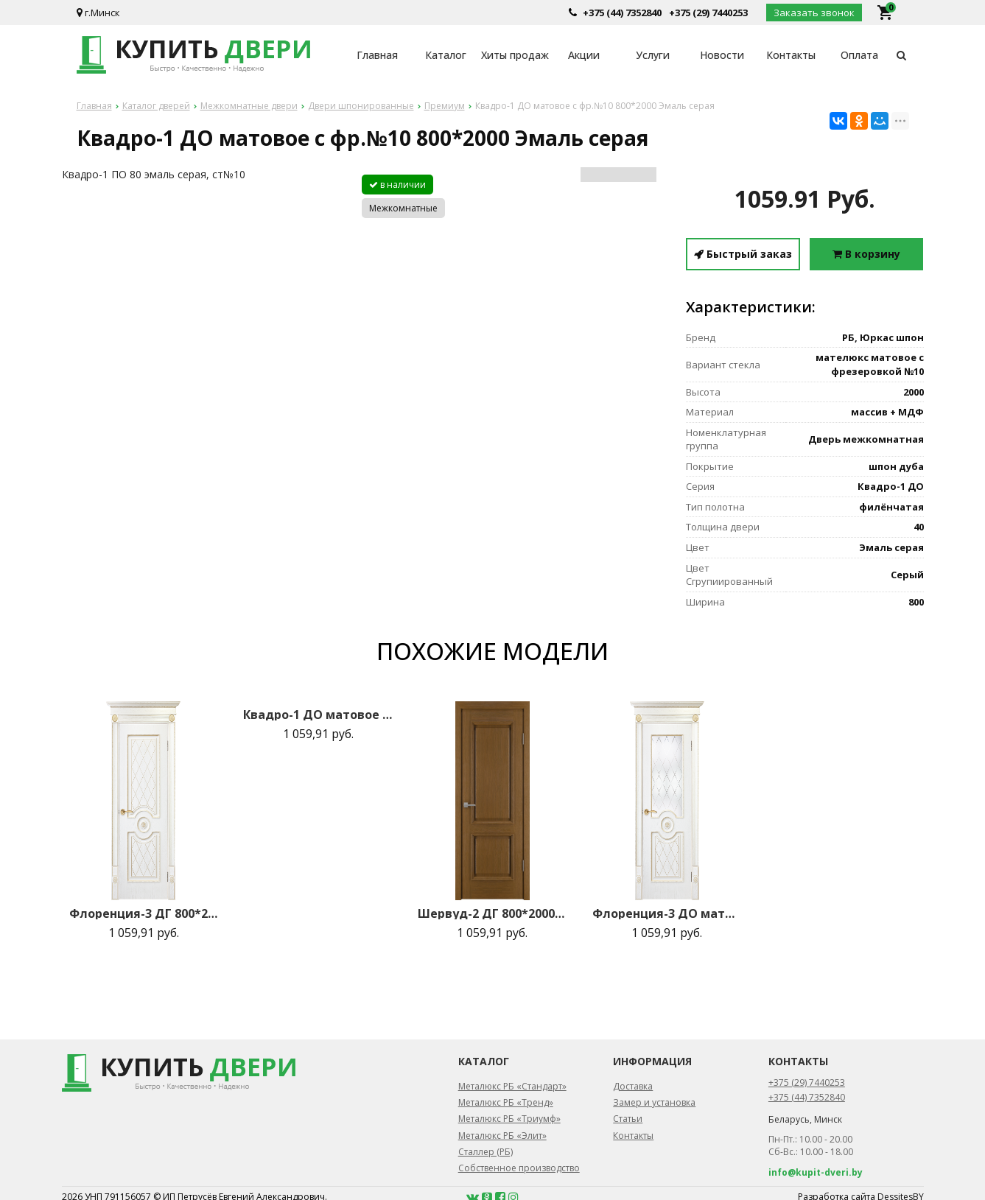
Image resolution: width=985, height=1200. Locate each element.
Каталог (445, 55)
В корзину (866, 254)
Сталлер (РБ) (485, 1151)
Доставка (633, 1086)
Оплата (859, 55)
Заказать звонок (814, 12)
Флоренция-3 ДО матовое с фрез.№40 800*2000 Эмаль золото (666, 913)
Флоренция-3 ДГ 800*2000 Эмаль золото (143, 913)
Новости (722, 55)
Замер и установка (654, 1102)
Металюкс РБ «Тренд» (505, 1102)
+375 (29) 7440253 (708, 12)
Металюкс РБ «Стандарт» (512, 1086)
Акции (584, 55)
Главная (377, 55)
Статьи (627, 1118)
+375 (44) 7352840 (622, 12)
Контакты (791, 55)
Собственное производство (519, 1168)
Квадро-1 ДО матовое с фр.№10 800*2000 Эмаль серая (317, 714)
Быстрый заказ (743, 254)
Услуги (653, 55)
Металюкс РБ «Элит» (502, 1135)
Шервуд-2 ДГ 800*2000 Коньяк (492, 913)
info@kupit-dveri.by (815, 1172)
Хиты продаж (515, 55)
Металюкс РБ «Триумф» (509, 1118)
